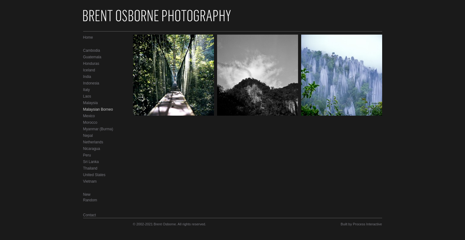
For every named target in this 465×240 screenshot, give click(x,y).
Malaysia (90, 103)
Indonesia (91, 83)
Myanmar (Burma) (98, 129)
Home (88, 37)
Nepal (88, 135)
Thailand (90, 168)
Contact (89, 215)
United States (94, 175)
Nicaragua (91, 148)
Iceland (89, 70)
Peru (87, 155)
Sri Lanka (91, 162)
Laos (87, 96)
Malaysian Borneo (98, 109)
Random (90, 200)
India (87, 76)
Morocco (90, 122)
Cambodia (91, 50)
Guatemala (92, 57)
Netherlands (93, 142)
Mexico (89, 116)
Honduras (91, 63)
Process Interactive (367, 224)
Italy (86, 90)
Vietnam (90, 181)
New (87, 194)
